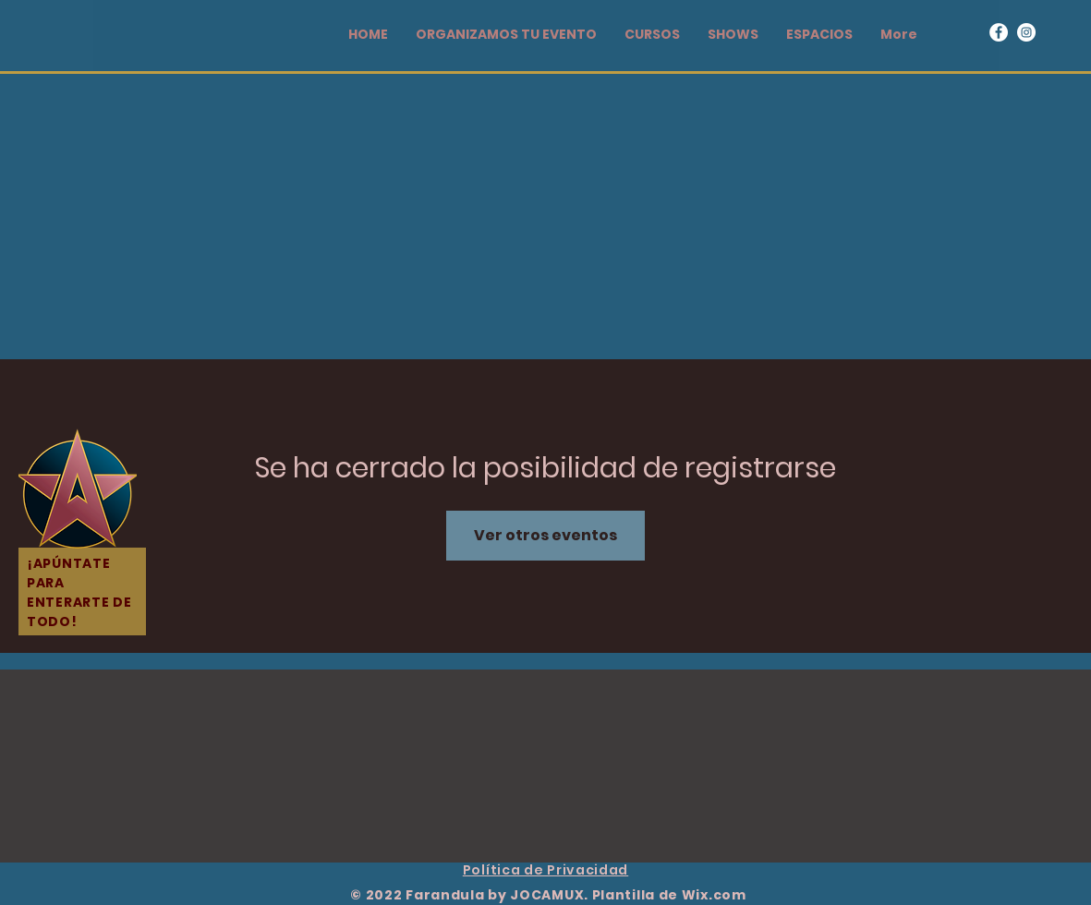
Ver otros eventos (545, 535)
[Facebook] (998, 32)
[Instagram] (1026, 32)
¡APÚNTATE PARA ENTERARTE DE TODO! (79, 592)
